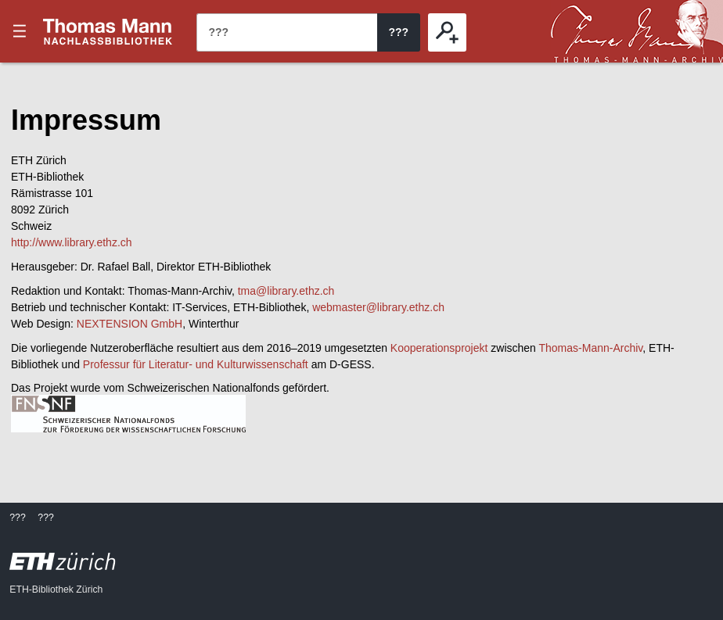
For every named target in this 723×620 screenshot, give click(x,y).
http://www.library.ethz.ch (71, 242)
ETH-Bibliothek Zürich (56, 589)
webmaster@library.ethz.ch (378, 307)
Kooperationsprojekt (439, 348)
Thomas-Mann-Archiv (591, 348)
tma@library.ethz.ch (286, 291)
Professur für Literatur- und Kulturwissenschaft (195, 364)
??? (107, 31)
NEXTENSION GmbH (129, 323)
